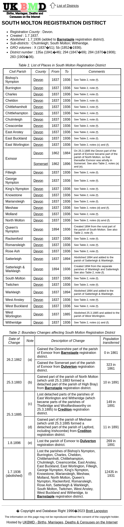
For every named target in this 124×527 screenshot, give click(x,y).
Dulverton (69, 366)
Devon (38, 80)
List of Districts (68, 6)
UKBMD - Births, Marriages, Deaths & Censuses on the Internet (70, 522)
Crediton (65, 409)
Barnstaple (65, 39)
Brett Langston (97, 511)
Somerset (40, 164)
